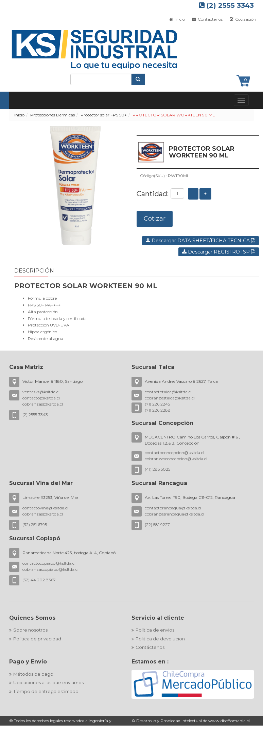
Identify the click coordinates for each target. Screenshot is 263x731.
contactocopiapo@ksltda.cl (48, 563)
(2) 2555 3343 (226, 5)
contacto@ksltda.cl (41, 397)
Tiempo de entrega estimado (45, 691)
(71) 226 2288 (158, 410)
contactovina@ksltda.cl (45, 507)
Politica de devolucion (160, 638)
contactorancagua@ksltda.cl (173, 507)
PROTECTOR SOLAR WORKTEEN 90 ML (174, 114)
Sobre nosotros (30, 630)
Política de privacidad (37, 638)
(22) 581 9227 (157, 524)
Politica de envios (155, 630)
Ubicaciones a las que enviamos (48, 682)
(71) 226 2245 (157, 404)
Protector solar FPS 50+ (104, 114)
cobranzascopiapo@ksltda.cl (50, 569)
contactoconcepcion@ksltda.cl (174, 452)
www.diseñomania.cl (229, 720)
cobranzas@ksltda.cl (42, 404)
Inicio (19, 114)
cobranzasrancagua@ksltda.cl (174, 514)
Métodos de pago (33, 674)
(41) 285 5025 (157, 469)
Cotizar (154, 218)
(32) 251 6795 (34, 524)
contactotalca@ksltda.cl (168, 391)
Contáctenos (150, 647)
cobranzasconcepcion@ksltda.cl (176, 458)
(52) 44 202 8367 (39, 579)
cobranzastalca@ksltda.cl (170, 397)
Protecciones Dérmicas (52, 114)
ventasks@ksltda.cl (40, 391)
